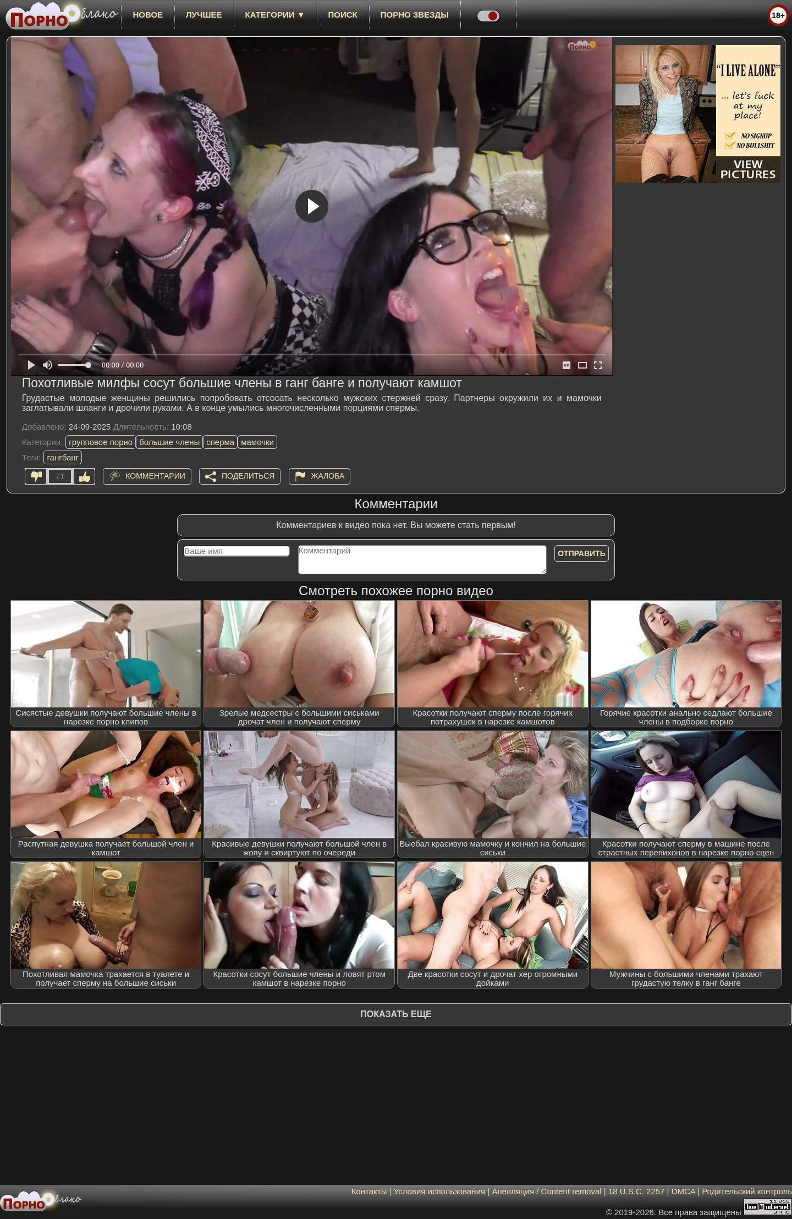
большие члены (169, 442)
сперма (220, 442)
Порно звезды (415, 14)
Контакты (369, 1191)
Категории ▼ (275, 14)
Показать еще (395, 1014)
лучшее (204, 14)
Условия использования (440, 1191)
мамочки (257, 442)
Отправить (582, 553)
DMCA (683, 1191)
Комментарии (155, 475)
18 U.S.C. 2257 (636, 1191)
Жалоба (328, 475)
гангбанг (63, 457)
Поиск (343, 14)
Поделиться (248, 475)
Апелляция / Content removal (546, 1191)
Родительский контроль (747, 1191)
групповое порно (101, 442)
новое (148, 14)
